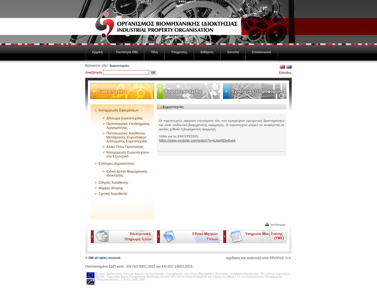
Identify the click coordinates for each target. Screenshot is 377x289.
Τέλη (154, 52)
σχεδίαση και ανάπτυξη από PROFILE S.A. (259, 258)
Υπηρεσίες (179, 52)
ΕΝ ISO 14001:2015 (177, 266)
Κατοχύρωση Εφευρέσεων (118, 110)
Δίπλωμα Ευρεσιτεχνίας (124, 118)
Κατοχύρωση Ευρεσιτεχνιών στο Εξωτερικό (127, 154)
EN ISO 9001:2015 (141, 266)
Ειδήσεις (206, 52)
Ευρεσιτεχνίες (119, 65)
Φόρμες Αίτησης (110, 188)
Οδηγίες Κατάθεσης (113, 182)
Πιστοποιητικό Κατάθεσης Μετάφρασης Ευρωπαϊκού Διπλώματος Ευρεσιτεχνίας (126, 137)
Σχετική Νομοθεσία (112, 194)
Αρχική (97, 52)
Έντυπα (233, 52)
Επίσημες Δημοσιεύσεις (116, 163)
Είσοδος (285, 73)
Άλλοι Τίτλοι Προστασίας (124, 147)
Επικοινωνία (261, 52)
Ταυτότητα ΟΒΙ (127, 52)
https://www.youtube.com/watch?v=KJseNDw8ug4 (197, 140)
